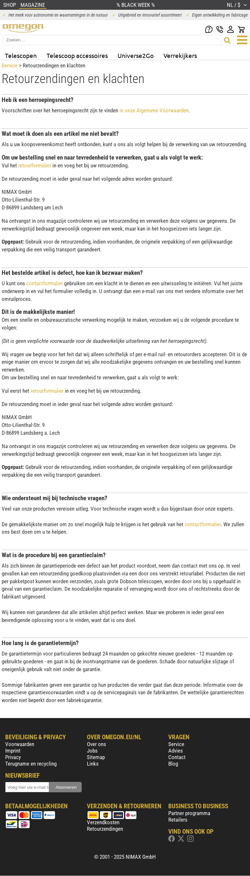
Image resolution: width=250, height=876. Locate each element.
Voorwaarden (19, 744)
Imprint (13, 750)
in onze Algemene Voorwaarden (153, 110)
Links (93, 763)
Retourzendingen (105, 829)
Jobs (92, 750)
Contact (177, 757)
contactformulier (44, 283)
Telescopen (21, 55)
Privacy (13, 757)
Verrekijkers (180, 55)
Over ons (96, 744)
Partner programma (189, 813)
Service (10, 65)
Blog (173, 763)
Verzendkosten (103, 822)
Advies (175, 750)
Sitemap (96, 757)
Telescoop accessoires (77, 55)
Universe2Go (136, 55)
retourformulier (34, 165)
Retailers (178, 819)
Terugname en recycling (31, 763)
